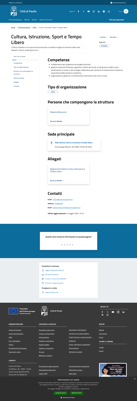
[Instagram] (93, 11)
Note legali (72, 373)
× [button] (134, 379)
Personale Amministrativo (18, 348)
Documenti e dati (15, 352)
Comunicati (103, 333)
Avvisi (101, 337)
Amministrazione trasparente (79, 366)
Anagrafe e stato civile (46, 330)
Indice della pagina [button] (19, 56)
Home (13, 27)
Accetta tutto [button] (61, 393)
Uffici (34, 27)
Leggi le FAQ (43, 373)
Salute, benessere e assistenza (79, 344)
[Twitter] (82, 11)
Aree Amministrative (16, 333)
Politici (11, 344)
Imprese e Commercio (46, 341)
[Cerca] (125, 11)
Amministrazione (24, 27)
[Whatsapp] (108, 11)
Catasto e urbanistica (46, 348)
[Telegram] (103, 11)
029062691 (59, 203)
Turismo (41, 352)
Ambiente (72, 341)
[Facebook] (77, 11)
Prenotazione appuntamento (49, 366)
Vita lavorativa (44, 337)
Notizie (101, 330)
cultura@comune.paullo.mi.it (63, 199)
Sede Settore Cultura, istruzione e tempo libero (73, 142)
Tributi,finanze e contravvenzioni (80, 337)
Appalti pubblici (44, 344)
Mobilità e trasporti (45, 355)
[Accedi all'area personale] (118, 2)
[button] (68, 398)
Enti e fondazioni (14, 341)
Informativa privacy (75, 370)
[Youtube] (87, 11)
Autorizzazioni (74, 348)
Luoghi (101, 347)
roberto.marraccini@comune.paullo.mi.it (66, 207)
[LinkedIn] (98, 11)
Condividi (104, 37)
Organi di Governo (15, 330)
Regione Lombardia (15, 2)
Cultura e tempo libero (46, 333)
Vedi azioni (114, 37)
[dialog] (68, 389)
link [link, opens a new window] (88, 389)
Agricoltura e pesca (75, 352)
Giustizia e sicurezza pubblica (79, 333)
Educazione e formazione (77, 330)
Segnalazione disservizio (47, 370)
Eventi (101, 351)
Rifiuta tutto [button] (76, 393)
